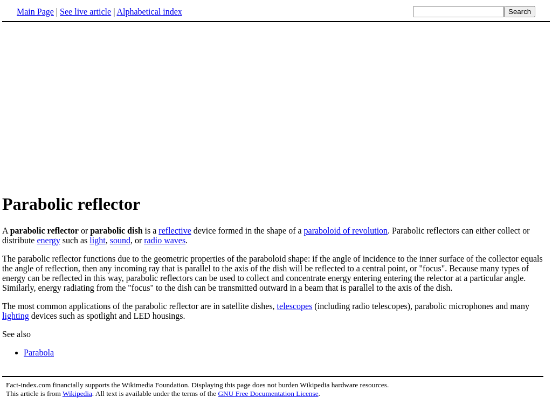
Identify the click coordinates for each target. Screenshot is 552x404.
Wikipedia (77, 393)
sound (120, 240)
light (97, 240)
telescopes (295, 306)
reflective (174, 230)
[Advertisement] (92, 107)
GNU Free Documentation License (268, 393)
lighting (15, 315)
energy (48, 240)
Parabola (39, 352)
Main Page (35, 11)
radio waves (164, 240)
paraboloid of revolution (346, 230)
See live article (85, 11)
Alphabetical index (149, 11)
